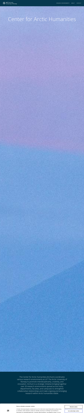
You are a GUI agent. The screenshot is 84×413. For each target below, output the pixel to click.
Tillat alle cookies (73, 398)
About (73, 4)
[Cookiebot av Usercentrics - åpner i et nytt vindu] (8, 411)
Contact (79, 4)
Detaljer (66, 410)
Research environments (63, 4)
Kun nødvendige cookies (73, 402)
